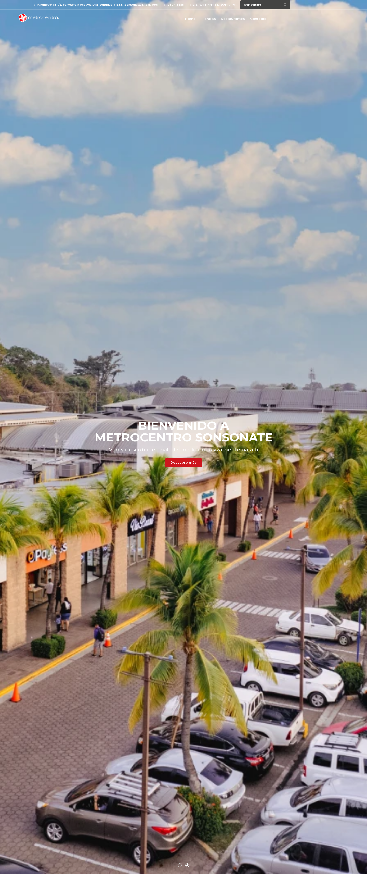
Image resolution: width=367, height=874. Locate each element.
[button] (180, 176)
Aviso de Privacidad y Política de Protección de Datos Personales (224, 864)
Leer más (183, 846)
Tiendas (208, 19)
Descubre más (96, 603)
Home (190, 19)
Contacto (258, 19)
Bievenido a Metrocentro (38, 18)
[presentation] (16, 433)
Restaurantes (233, 19)
